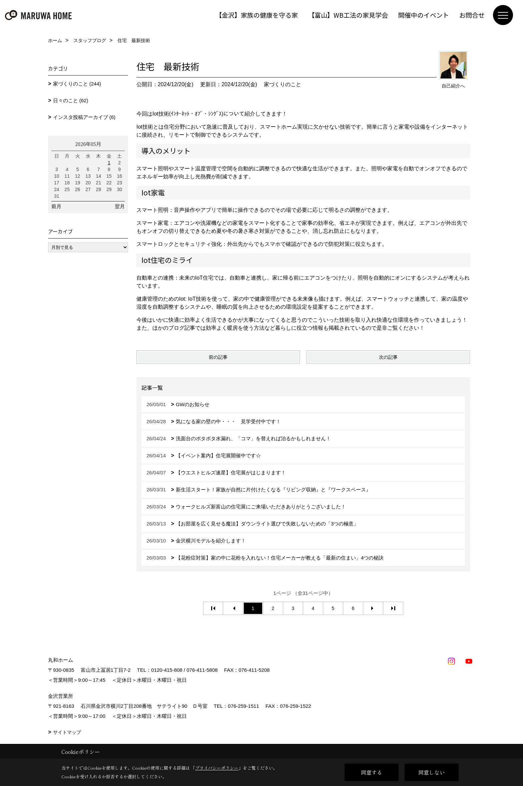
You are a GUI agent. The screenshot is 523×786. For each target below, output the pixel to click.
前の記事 (218, 357)
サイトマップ (67, 732)
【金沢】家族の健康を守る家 (256, 14)
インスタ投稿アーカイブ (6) (84, 117)
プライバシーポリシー (216, 768)
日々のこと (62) (70, 100)
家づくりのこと (282, 84)
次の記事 (388, 357)
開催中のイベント (423, 14)
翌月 (120, 206)
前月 (56, 206)
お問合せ (472, 14)
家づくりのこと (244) (77, 84)
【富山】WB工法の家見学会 (348, 14)
